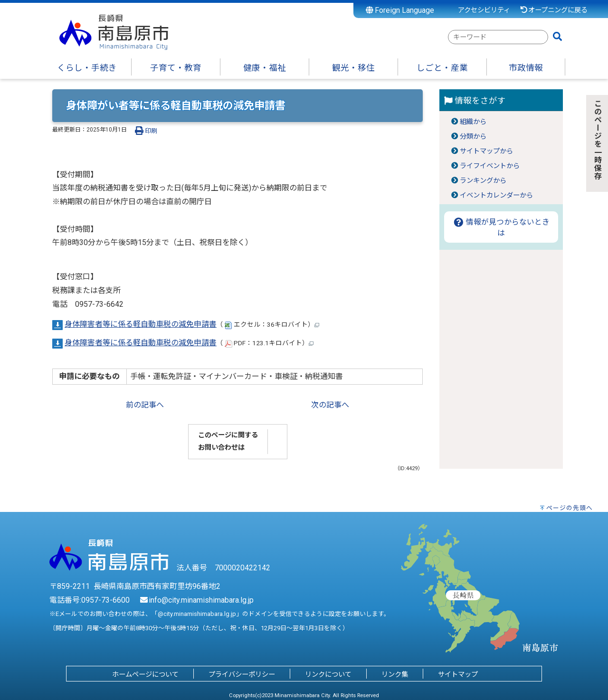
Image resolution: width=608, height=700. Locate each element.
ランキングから (483, 181)
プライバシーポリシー (242, 675)
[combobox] (498, 37)
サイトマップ (458, 675)
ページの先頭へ (569, 507)
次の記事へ (330, 404)
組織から (473, 122)
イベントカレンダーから (496, 195)
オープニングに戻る (554, 10)
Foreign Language (400, 10)
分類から (473, 136)
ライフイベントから (490, 166)
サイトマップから (486, 151)
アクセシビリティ (484, 10)
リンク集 (394, 675)
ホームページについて (145, 675)
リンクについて (328, 675)
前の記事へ (145, 404)
